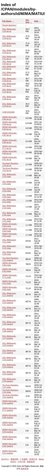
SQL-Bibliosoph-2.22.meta (9, 247)
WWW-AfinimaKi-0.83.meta (9, 225)
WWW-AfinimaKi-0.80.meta (9, 264)
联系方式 (33, 459)
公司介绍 (21, 462)
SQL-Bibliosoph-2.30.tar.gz (9, 80)
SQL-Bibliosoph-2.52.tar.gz (9, 44)
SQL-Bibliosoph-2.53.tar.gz (9, 51)
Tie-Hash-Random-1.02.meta (10, 391)
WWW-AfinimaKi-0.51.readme (9, 452)
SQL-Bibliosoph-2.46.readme (9, 330)
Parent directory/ (9, 25)
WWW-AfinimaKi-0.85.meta (9, 235)
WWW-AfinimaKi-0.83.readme (9, 431)
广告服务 (24, 459)
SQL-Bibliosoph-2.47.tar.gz (9, 68)
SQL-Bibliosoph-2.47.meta (9, 220)
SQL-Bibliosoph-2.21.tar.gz (9, 91)
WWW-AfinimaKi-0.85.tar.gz (9, 118)
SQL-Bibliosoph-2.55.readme (9, 380)
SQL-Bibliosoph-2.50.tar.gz (9, 63)
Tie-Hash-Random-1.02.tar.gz (10, 164)
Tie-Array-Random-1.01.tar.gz (10, 169)
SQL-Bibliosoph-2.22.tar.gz (9, 85)
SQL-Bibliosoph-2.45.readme (9, 323)
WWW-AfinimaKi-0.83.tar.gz (9, 128)
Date (36, 21)
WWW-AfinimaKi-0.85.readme (9, 445)
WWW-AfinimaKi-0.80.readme (9, 416)
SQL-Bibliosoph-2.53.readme (9, 366)
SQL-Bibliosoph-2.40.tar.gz (9, 105)
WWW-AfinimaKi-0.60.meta (9, 288)
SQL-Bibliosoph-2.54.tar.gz (9, 37)
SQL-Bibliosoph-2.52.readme (9, 359)
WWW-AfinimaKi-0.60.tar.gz (9, 152)
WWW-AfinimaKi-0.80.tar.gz (9, 141)
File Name (6, 21)
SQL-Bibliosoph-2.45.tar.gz (9, 98)
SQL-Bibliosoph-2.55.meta (9, 190)
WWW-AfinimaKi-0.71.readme (9, 409)
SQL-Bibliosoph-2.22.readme (9, 301)
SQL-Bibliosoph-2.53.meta (9, 175)
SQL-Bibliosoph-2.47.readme (9, 337)
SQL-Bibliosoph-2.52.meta (9, 207)
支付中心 (5, 459)
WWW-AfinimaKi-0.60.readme (9, 402)
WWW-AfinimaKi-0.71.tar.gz (9, 147)
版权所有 (25, 469)
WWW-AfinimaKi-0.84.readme (9, 438)
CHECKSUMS (8, 112)
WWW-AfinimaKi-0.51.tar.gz (9, 158)
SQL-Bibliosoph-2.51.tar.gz (9, 58)
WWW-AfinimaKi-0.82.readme (9, 424)
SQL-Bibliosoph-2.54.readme (9, 373)
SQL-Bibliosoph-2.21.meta (9, 241)
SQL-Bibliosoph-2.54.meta (9, 183)
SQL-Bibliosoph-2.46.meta (9, 214)
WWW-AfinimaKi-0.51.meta (9, 282)
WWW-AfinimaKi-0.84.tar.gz (9, 123)
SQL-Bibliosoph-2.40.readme (9, 316)
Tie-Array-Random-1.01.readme (10, 396)
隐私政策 (31, 462)
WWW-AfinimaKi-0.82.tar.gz (9, 134)
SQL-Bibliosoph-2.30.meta (9, 253)
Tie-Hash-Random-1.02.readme (10, 259)
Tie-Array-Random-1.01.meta (10, 386)
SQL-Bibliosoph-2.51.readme (9, 352)
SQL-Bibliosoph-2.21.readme (9, 294)
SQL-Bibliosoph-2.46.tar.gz (9, 74)
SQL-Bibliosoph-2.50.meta (9, 196)
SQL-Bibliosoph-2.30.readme (9, 309)
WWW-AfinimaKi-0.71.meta (9, 276)
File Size (27, 21)
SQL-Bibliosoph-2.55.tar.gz (9, 30)
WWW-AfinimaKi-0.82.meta (9, 270)
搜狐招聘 (14, 459)
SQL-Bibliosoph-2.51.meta (9, 201)
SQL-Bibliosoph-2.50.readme (9, 344)
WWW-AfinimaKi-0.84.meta (9, 230)
